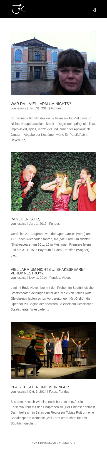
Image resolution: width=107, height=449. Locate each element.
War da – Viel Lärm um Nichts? (41, 104)
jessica (22, 108)
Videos (67, 277)
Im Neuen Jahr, (25, 219)
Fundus (56, 108)
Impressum (47, 443)
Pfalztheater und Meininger (40, 387)
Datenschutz (66, 443)
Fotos (53, 391)
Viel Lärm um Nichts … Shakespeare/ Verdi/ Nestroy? (48, 271)
